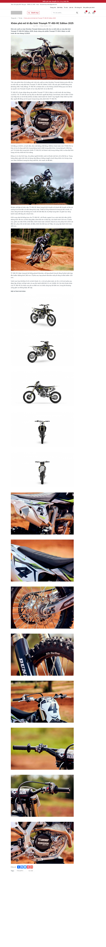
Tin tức (66, 7)
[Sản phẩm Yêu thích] (85, 13)
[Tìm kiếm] (77, 12)
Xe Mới (31, 871)
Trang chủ (53, 7)
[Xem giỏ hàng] (93, 13)
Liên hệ (71, 7)
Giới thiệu (60, 7)
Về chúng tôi (78, 7)
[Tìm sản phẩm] (65, 12)
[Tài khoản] (89, 13)
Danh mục (33, 13)
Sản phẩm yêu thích (89, 7)
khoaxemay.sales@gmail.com (48, 4)
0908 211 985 (31, 4)
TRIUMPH (20, 871)
